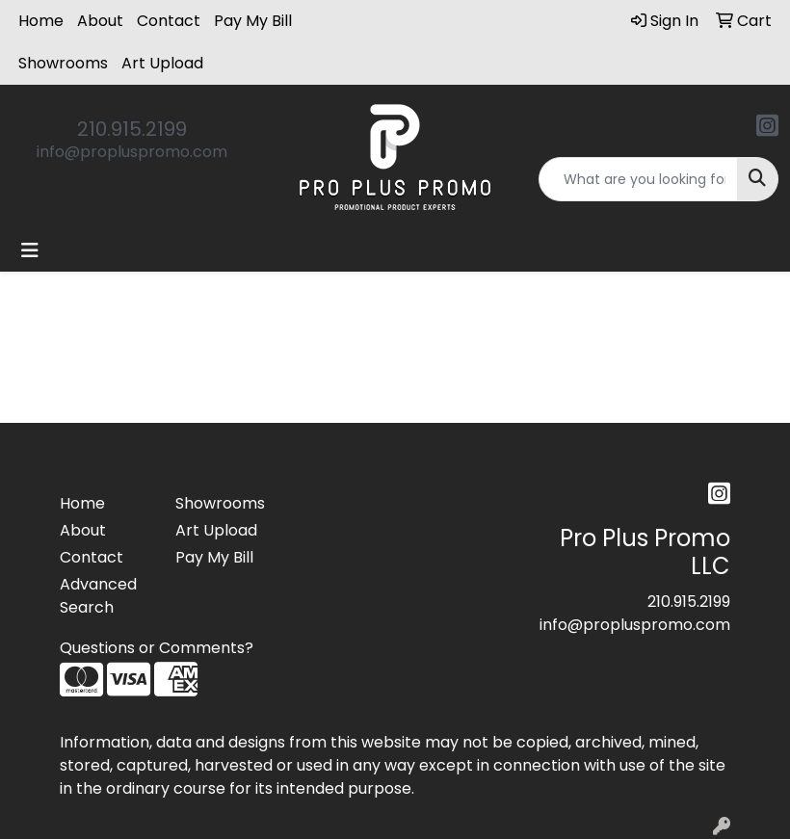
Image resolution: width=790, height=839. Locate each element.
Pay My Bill (253, 21)
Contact (168, 21)
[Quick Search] (638, 179)
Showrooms (63, 63)
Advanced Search (98, 595)
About (100, 21)
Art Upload (162, 63)
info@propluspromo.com (132, 152)
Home (41, 21)
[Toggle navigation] (30, 250)
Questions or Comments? (156, 648)
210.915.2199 (132, 129)
